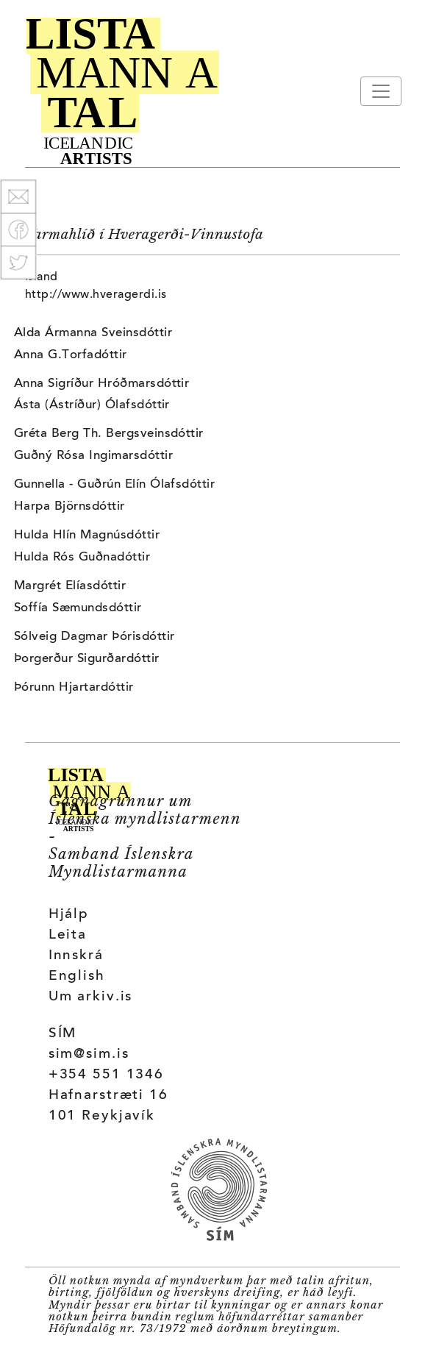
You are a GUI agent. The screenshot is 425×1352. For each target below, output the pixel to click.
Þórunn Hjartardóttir (74, 687)
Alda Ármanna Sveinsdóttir (93, 333)
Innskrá (76, 956)
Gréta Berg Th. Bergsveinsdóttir (109, 434)
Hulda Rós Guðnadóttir (82, 557)
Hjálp (69, 915)
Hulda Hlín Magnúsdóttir (87, 535)
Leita (68, 935)
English (77, 976)
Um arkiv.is (91, 997)
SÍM (63, 1034)
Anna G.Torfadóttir (70, 355)
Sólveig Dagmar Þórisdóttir (94, 637)
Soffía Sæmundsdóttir (78, 608)
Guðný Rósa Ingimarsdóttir (93, 456)
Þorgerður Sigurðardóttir (87, 659)
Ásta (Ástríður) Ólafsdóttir (92, 405)
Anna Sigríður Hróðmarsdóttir (101, 384)
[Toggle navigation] (380, 91)
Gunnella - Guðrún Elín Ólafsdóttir (114, 484)
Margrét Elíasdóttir (70, 586)
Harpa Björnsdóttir (69, 506)
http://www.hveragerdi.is (96, 295)
